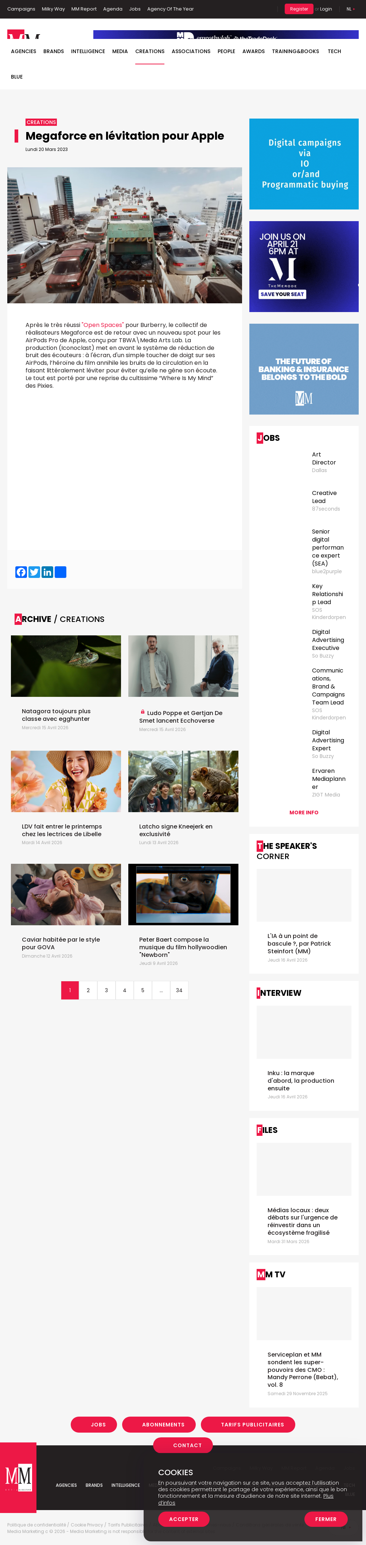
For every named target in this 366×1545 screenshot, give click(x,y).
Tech (334, 51)
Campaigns (21, 8)
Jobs (135, 8)
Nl (349, 9)
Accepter (184, 1519)
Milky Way (53, 8)
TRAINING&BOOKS (295, 51)
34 (179, 990)
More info (304, 812)
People (226, 51)
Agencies (23, 51)
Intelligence (88, 51)
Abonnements (163, 1424)
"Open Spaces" (103, 325)
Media (120, 51)
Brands (53, 51)
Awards (253, 51)
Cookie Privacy (87, 1525)
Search (266, 9)
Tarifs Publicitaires (252, 1424)
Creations (149, 51)
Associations (191, 51)
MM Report (84, 8)
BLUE (17, 76)
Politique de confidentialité (36, 1525)
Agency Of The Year (170, 8)
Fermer (326, 1519)
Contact (187, 1445)
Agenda (112, 8)
